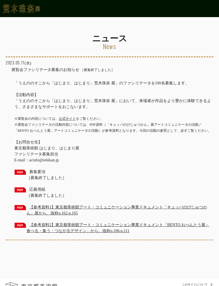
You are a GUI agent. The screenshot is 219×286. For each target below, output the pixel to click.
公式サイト (67, 119)
